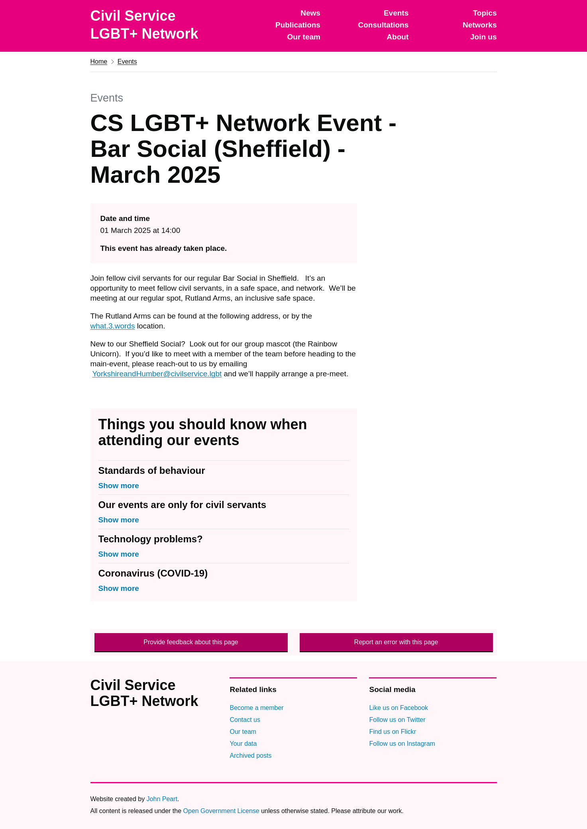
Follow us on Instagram (402, 743)
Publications (297, 25)
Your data (243, 743)
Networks (480, 25)
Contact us (245, 719)
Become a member (256, 707)
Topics (485, 13)
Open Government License (221, 810)
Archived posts (250, 755)
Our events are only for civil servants (182, 504)
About (397, 37)
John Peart (162, 799)
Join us (483, 37)
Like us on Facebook (398, 707)
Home (99, 61)
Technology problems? (150, 539)
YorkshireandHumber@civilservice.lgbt (157, 374)
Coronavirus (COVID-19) (153, 573)
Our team (303, 37)
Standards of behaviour (151, 470)
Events (396, 13)
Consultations (383, 25)
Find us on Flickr (392, 731)
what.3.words (112, 326)
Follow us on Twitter (397, 719)
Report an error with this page (396, 642)
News (310, 13)
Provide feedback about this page (190, 642)
